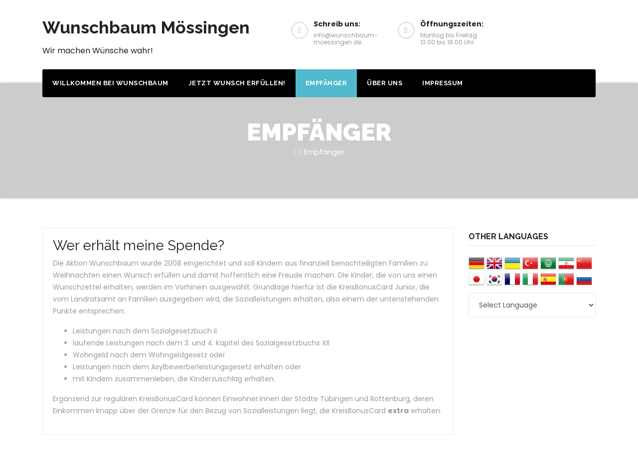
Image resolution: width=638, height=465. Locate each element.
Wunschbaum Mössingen (146, 27)
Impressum (442, 83)
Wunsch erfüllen (555, 29)
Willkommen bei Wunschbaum (110, 83)
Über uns (384, 83)
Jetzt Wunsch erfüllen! (237, 83)
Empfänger (326, 83)
